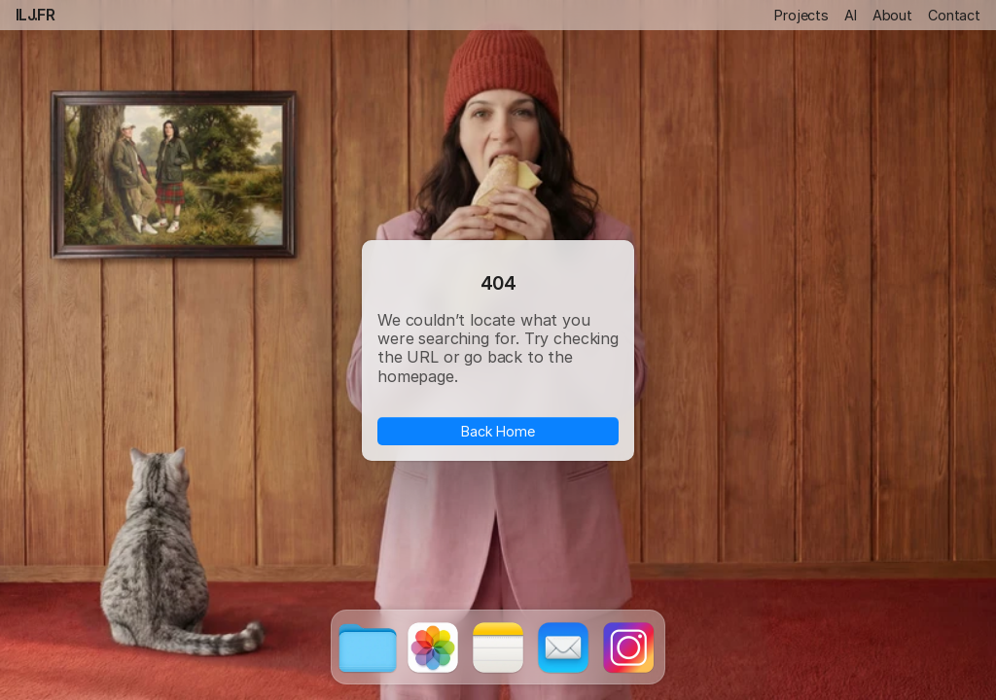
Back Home (498, 430)
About (892, 15)
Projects (801, 15)
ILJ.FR (35, 14)
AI (850, 15)
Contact (954, 15)
